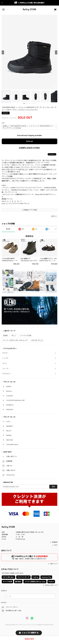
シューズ (5, 368)
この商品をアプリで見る (29, 210)
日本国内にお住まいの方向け (29, 148)
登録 (53, 486)
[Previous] (3, 52)
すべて (8, 229)
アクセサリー (6, 374)
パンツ (4, 363)
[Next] (56, 52)
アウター (5, 353)
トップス (5, 358)
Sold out (29, 141)
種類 (3, 123)
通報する (53, 216)
